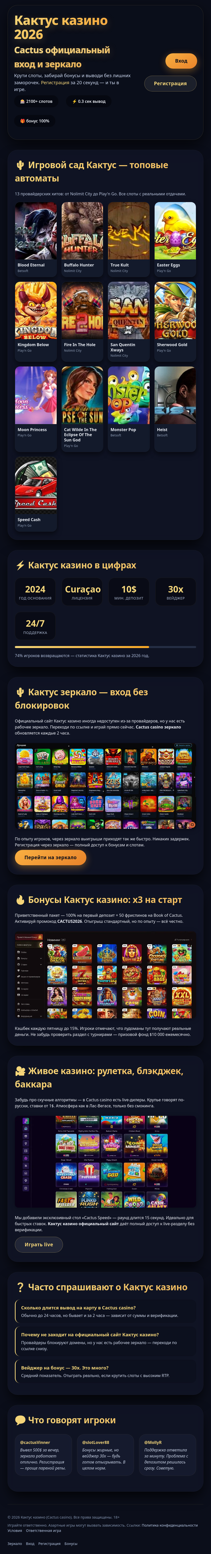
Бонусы (70, 1543)
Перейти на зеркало (50, 857)
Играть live (39, 1244)
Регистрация (170, 83)
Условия (15, 1530)
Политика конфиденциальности (170, 1525)
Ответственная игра (43, 1530)
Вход (181, 60)
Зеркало (15, 1543)
